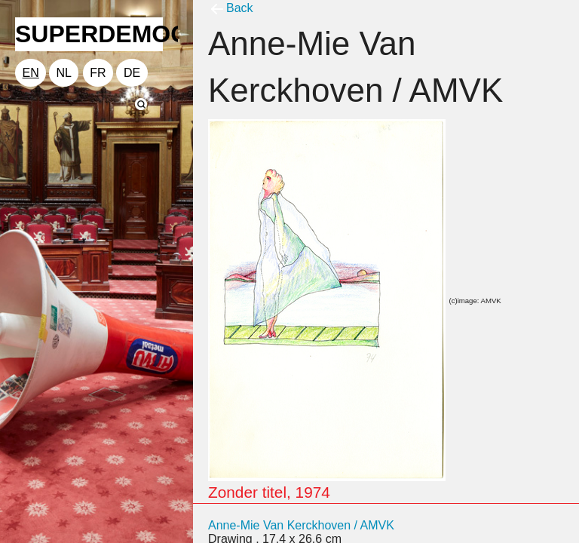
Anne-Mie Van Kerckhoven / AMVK (301, 525)
